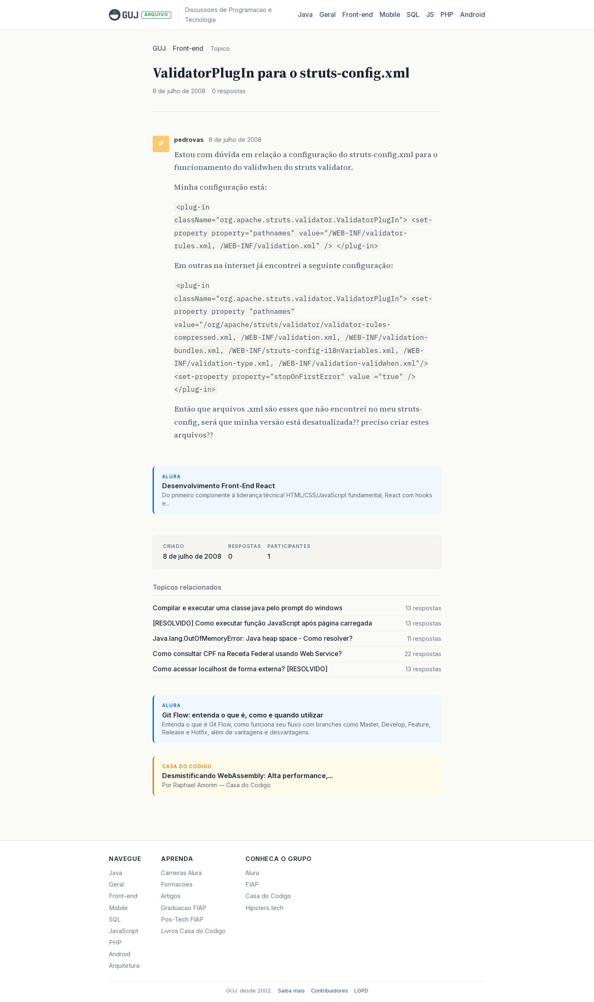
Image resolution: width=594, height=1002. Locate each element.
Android (472, 15)
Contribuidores (329, 991)
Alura (252, 873)
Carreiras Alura (181, 873)
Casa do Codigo (268, 896)
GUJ (159, 48)
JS (430, 15)
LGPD (361, 991)
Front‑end (357, 15)
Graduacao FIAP (183, 908)
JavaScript (123, 931)
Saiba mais (291, 991)
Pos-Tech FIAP (182, 919)
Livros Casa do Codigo (193, 931)
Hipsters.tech (264, 908)
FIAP (252, 884)
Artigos (171, 896)
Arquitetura (124, 965)
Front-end (188, 48)
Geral (327, 15)
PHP (447, 15)
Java (305, 15)
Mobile (390, 15)
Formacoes (177, 884)
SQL (413, 15)
